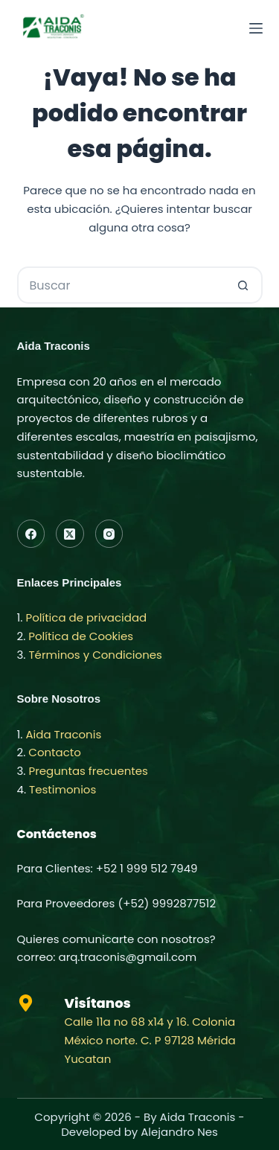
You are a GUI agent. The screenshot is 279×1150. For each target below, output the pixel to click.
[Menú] (256, 28)
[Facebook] (31, 534)
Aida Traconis (63, 734)
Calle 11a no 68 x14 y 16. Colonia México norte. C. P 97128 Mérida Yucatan (150, 1040)
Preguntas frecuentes (88, 771)
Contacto (54, 752)
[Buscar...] (121, 285)
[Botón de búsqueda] (244, 285)
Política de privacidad (86, 617)
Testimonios (62, 789)
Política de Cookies (80, 636)
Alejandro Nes (179, 1132)
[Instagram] (109, 534)
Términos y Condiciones (95, 654)
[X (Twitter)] (70, 534)
